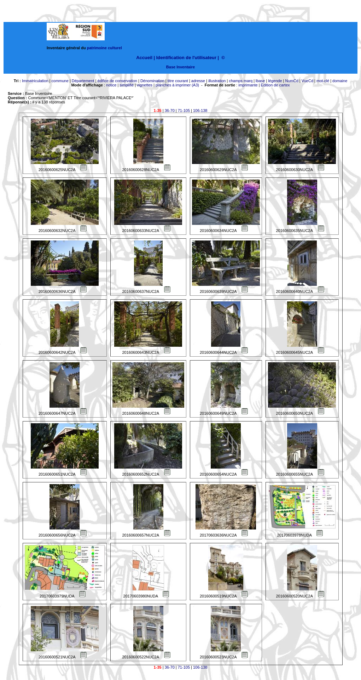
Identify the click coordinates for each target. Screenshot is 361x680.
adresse (198, 81)
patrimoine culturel (104, 48)
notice (111, 85)
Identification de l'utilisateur (186, 57)
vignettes (144, 85)
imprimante (247, 85)
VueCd (307, 81)
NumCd (291, 81)
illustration (217, 81)
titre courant (178, 81)
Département (83, 81)
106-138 (200, 110)
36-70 (170, 110)
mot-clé (322, 81)
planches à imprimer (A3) (177, 85)
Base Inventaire (180, 67)
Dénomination (152, 81)
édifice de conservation (117, 81)
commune (60, 81)
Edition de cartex (275, 85)
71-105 (184, 110)
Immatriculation (35, 81)
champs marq (240, 81)
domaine (339, 81)
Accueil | (145, 57)
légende (275, 81)
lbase (260, 81)
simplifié (127, 85)
